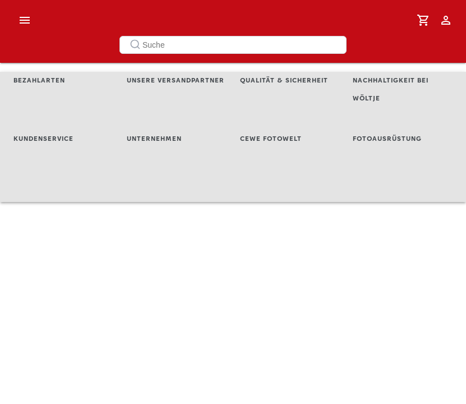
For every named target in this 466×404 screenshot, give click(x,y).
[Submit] (131, 45)
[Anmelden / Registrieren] (446, 20)
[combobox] (233, 45)
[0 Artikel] (423, 20)
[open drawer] (24, 20)
